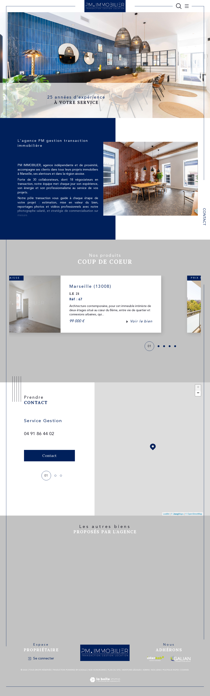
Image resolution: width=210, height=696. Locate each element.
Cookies (184, 670)
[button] (191, 304)
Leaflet (166, 514)
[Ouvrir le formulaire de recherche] (179, 6)
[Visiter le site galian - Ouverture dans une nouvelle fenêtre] (180, 658)
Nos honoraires (97, 670)
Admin (146, 670)
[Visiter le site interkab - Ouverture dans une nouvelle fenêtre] (155, 658)
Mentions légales (131, 670)
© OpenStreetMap (193, 514)
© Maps (177, 514)
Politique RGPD (170, 670)
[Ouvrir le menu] (186, 6)
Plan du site (114, 670)
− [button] (198, 393)
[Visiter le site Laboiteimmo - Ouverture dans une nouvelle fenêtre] (105, 684)
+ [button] (198, 387)
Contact (204, 217)
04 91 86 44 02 (39, 434)
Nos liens (156, 670)
